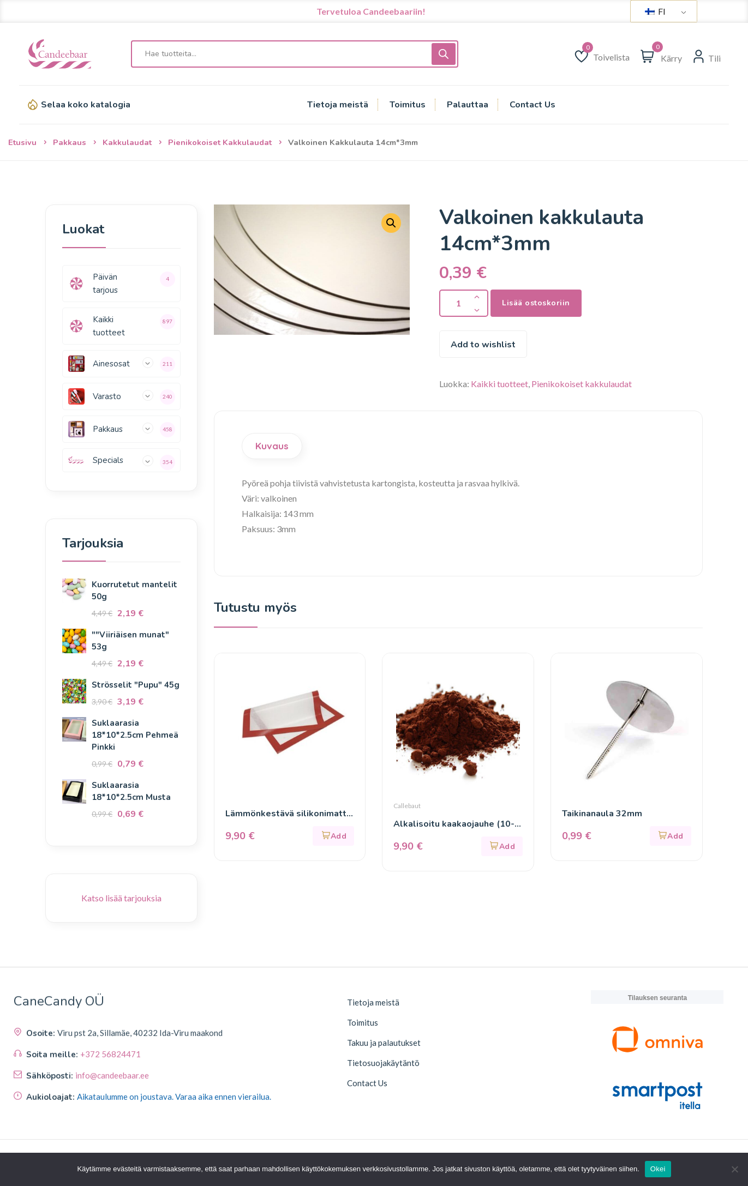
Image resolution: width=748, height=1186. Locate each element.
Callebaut (407, 806)
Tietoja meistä (373, 1002)
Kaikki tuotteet (499, 383)
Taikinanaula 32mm (602, 814)
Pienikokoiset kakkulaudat (220, 142)
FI (655, 11)
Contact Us (367, 1083)
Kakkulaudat (127, 142)
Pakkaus (69, 142)
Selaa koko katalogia (85, 105)
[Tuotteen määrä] (463, 303)
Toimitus (362, 1022)
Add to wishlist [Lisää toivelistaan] (483, 345)
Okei (658, 1169)
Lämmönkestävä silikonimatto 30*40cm (288, 814)
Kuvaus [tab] (272, 445)
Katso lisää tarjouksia (121, 898)
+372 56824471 (110, 1125)
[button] (333, 836)
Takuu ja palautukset (384, 1042)
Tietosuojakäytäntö (383, 1063)
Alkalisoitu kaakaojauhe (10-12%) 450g (453, 824)
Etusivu (22, 142)
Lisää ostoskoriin (536, 303)
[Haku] (444, 54)
